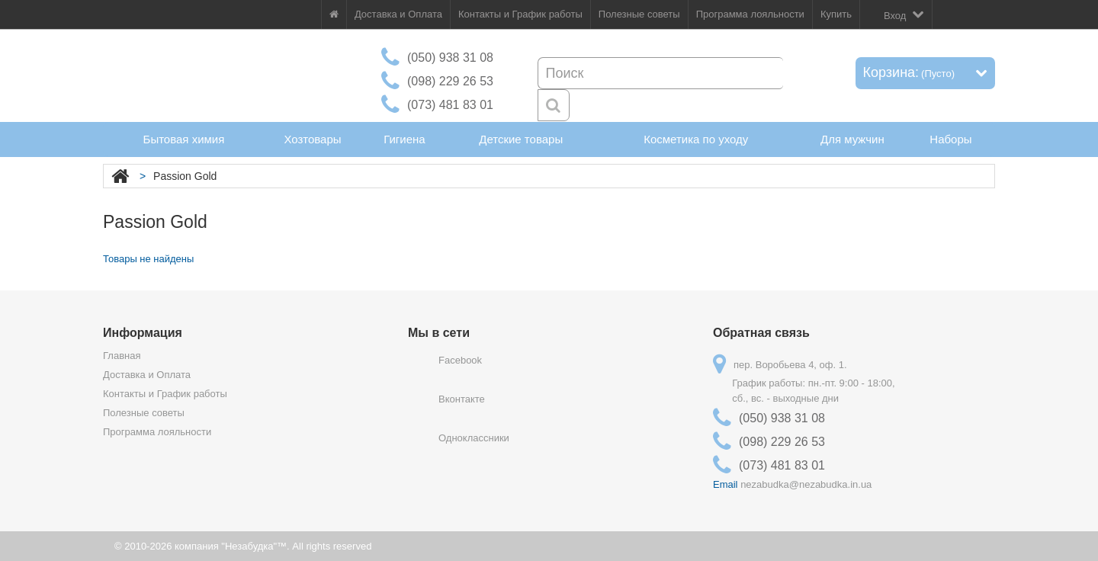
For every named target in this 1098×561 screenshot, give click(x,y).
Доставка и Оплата (398, 14)
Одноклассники (473, 438)
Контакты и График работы (520, 14)
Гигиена (404, 139)
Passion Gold (185, 176)
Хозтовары (312, 139)
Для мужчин (852, 139)
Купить (836, 14)
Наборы (950, 139)
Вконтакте (461, 399)
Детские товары (521, 139)
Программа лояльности (750, 14)
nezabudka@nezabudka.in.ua (806, 484)
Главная (121, 355)
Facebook (460, 360)
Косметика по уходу (696, 139)
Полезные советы (639, 14)
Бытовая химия (184, 139)
